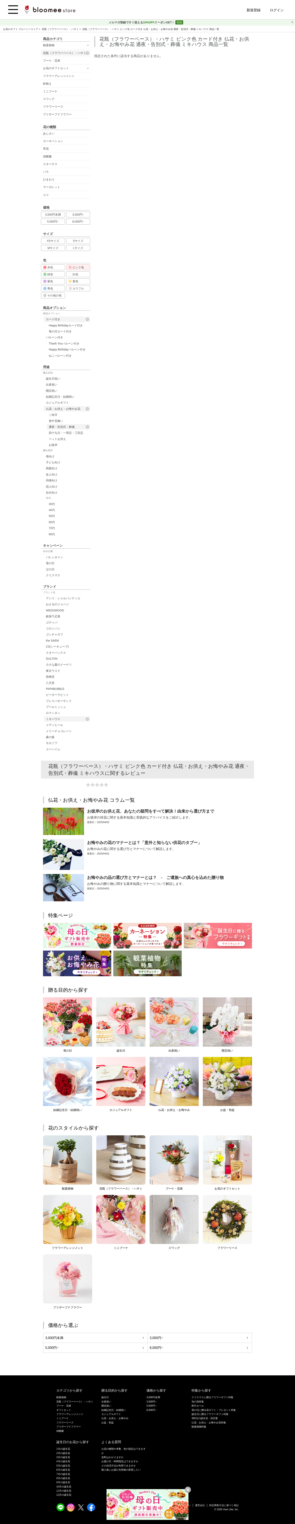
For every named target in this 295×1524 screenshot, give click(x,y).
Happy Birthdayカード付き (66, 325)
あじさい (48, 133)
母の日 (50, 563)
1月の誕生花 (63, 1448)
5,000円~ (53, 221)
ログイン (277, 10)
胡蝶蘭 (47, 156)
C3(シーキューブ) (57, 646)
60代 (52, 522)
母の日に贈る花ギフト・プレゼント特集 (214, 1410)
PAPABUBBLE (55, 688)
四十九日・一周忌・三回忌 (66, 432)
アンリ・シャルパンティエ (63, 598)
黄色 (73, 281)
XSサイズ (53, 240)
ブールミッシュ (56, 707)
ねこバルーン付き (60, 355)
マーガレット (51, 187)
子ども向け (53, 462)
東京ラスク (53, 670)
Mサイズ (53, 248)
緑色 (48, 274)
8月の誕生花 (63, 1478)
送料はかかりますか (112, 1457)
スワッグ (48, 99)
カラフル (76, 288)
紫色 (48, 281)
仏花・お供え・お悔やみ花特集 (209, 1422)
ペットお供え (57, 439)
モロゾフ (51, 743)
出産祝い (51, 384)
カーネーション (53, 141)
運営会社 (200, 1505)
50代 (52, 516)
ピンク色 (76, 267)
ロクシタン (53, 712)
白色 (73, 274)
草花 (46, 148)
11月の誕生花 (63, 1490)
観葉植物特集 (199, 1426)
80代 (52, 534)
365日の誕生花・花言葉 (205, 1418)
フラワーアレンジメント (59, 76)
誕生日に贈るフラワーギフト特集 (210, 1414)
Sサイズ (78, 240)
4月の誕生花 (63, 1461)
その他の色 (52, 295)
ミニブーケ (50, 91)
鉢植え (47, 83)
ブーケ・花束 (51, 60)
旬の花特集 (198, 1401)
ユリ (46, 194)
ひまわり (48, 179)
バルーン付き (54, 337)
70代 (52, 528)
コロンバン (53, 628)
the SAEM (52, 640)
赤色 (48, 267)
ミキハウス (67, 719)
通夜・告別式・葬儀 (69, 427)
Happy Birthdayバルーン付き (67, 349)
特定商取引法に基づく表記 (224, 1505)
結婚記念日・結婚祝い (60, 396)
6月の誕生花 (63, 1469)
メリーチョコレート (59, 731)
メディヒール (54, 725)
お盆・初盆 (107, 1422)
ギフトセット (63, 1410)
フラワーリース (53, 106)
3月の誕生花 (63, 1457)
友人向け (51, 474)
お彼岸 (53, 445)
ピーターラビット (57, 694)
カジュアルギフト (57, 402)
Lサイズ (78, 248)
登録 (179, 22)
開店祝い (51, 390)
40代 (52, 510)
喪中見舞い (56, 421)
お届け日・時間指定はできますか (119, 1461)
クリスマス (53, 575)
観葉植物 (48, 45)
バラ (46, 171)
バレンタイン (54, 557)
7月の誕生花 (63, 1474)
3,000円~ (78, 214)
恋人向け (51, 486)
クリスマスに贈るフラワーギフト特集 (212, 1397)
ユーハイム (53, 749)
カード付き (67, 319)
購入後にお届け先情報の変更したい (121, 1469)
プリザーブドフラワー (57, 114)
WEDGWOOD (55, 610)
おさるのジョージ (57, 604)
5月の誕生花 (63, 1465)
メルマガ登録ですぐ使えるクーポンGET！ (142, 22)
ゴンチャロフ (54, 634)
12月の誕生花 (63, 1494)
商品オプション (51, 313)
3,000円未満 (53, 214)
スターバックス (56, 652)
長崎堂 (50, 676)
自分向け (51, 492)
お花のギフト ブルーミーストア (21, 29)
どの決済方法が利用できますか (118, 1465)
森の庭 (50, 737)
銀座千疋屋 (53, 616)
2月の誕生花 (63, 1453)
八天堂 (50, 682)
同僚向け (51, 480)
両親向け (51, 468)
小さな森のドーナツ (59, 664)
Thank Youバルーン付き (64, 343)
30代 (52, 504)
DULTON (51, 658)
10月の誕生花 (63, 1486)
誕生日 (105, 1397)
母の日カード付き (60, 331)
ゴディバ (51, 622)
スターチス (50, 164)
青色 (48, 288)
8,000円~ (78, 221)
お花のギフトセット (56, 68)
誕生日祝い (53, 378)
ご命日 (53, 414)
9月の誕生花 (63, 1482)
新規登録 (254, 10)
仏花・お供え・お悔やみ (114, 1418)
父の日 (50, 569)
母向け (50, 456)
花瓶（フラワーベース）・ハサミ (60, 29)
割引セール (198, 1405)
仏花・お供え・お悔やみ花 (67, 409)
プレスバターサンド (59, 701)
